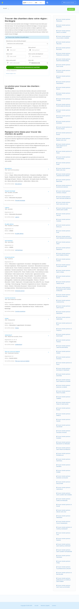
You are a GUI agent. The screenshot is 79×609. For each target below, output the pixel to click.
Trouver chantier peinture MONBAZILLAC (63, 454)
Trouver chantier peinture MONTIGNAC (63, 116)
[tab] (27, 169)
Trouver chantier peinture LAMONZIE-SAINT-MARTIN (63, 174)
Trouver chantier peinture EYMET (63, 163)
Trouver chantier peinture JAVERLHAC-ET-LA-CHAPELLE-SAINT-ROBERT (63, 579)
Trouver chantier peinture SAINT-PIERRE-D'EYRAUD (63, 254)
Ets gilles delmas (19, 233)
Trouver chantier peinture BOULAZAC (63, 48)
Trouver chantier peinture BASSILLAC (63, 225)
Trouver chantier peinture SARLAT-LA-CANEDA (63, 31)
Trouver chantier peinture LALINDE (63, 110)
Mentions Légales (45, 605)
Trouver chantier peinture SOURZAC (63, 437)
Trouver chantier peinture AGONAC (63, 259)
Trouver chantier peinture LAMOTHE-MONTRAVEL (63, 346)
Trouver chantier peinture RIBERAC (63, 76)
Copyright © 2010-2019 (26, 605)
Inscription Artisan (68, 2)
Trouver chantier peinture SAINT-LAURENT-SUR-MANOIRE (64, 550)
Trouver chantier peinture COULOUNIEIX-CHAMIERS (63, 37)
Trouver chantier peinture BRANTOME (63, 180)
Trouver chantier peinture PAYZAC (63, 408)
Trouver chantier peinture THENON (63, 340)
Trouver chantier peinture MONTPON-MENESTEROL (63, 59)
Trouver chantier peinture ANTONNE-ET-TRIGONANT (63, 369)
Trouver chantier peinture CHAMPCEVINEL (63, 157)
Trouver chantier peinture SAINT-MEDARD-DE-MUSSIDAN (64, 237)
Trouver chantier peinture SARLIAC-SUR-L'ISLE (63, 511)
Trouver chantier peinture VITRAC (63, 562)
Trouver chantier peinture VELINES (63, 420)
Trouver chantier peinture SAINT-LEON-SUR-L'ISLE (63, 203)
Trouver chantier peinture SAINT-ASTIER (63, 65)
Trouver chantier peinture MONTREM (63, 374)
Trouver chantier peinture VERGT (63, 242)
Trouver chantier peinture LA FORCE (64, 152)
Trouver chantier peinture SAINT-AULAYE (63, 306)
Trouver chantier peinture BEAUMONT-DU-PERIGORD (63, 442)
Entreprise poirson (20, 290)
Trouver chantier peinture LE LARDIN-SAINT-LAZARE (64, 208)
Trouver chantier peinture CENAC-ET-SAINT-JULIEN (63, 403)
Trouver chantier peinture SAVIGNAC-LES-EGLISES (63, 476)
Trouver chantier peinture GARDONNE (63, 318)
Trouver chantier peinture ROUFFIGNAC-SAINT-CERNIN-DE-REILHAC (63, 289)
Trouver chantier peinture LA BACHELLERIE (64, 573)
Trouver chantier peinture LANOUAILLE (63, 488)
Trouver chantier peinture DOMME (63, 471)
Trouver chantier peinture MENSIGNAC (63, 312)
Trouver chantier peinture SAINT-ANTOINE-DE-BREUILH (63, 197)
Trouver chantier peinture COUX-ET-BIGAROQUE (63, 522)
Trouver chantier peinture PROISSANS (63, 556)
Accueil (5, 8)
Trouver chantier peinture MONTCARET (63, 335)
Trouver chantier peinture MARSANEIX (63, 516)
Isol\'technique (19, 250)
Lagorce (17, 217)
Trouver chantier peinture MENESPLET (63, 248)
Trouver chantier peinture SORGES (63, 352)
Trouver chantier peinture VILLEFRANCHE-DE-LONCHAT (63, 567)
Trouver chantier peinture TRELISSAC (63, 42)
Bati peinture (18, 184)
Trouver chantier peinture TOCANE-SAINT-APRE (63, 265)
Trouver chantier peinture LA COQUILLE (64, 329)
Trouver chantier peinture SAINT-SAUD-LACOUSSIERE (63, 586)
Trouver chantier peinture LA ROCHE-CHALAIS (64, 127)
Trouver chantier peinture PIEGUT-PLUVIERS (63, 391)
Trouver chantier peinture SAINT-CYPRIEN (63, 271)
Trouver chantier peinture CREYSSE (63, 214)
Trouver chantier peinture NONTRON (63, 93)
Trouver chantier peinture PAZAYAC (63, 539)
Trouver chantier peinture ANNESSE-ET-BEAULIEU (63, 295)
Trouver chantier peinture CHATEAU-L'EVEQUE (63, 191)
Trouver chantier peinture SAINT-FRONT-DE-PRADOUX (63, 448)
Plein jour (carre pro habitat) (22, 361)
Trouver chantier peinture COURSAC (63, 220)
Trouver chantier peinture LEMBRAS (63, 397)
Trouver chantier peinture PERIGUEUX (63, 20)
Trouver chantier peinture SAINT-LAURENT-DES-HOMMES (64, 493)
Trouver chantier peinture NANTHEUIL (63, 460)
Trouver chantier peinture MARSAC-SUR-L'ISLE (63, 139)
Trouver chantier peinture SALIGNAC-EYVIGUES (63, 431)
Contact (54, 605)
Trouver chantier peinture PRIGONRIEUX (63, 82)
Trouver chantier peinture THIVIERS (63, 99)
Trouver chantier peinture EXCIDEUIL (63, 357)
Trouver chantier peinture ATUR (63, 231)
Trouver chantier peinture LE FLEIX (64, 323)
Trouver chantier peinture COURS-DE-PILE (63, 301)
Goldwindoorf (18, 344)
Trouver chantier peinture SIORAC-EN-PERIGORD (63, 499)
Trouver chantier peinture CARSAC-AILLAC (63, 282)
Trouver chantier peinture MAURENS (63, 465)
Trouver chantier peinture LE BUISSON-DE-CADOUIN (64, 186)
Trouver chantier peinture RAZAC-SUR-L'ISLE (63, 169)
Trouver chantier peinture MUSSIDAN (63, 122)
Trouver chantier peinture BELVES (63, 276)
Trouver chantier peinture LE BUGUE (64, 133)
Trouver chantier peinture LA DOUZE (64, 505)
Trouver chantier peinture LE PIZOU (64, 363)
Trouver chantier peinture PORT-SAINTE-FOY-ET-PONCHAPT (63, 145)
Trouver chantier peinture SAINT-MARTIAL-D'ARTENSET (63, 545)
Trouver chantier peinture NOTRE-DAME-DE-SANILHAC (63, 105)
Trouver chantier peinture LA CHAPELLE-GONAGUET (64, 528)
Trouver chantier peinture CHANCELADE (63, 71)
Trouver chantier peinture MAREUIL (63, 414)
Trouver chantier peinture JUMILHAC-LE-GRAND (63, 386)
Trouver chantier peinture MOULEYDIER (63, 482)
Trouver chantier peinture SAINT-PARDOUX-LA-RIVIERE (63, 380)
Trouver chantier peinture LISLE (63, 533)
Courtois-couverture (20, 311)
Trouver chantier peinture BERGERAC (63, 25)
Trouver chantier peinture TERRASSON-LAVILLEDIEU (63, 54)
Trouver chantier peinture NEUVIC (63, 88)
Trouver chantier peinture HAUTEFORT (63, 425)
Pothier (17, 328)
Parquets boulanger (20, 200)
